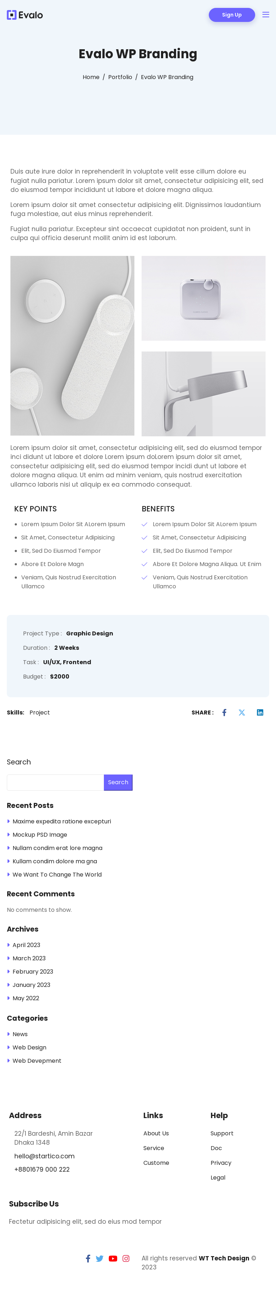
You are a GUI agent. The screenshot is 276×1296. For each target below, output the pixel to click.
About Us (156, 1133)
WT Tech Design (224, 1258)
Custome (156, 1163)
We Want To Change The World (57, 874)
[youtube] (113, 1259)
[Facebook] (224, 712)
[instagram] (126, 1259)
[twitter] (100, 1259)
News (20, 1034)
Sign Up (232, 14)
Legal (218, 1177)
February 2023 (33, 972)
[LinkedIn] (260, 712)
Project (39, 712)
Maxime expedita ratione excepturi (62, 821)
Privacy (221, 1163)
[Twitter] (242, 712)
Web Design (29, 1047)
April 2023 (26, 945)
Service (153, 1148)
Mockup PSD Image (40, 835)
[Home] (91, 77)
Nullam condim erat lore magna (57, 848)
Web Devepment (37, 1061)
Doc (216, 1148)
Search (19, 762)
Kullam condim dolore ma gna (55, 861)
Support (222, 1133)
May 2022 (26, 998)
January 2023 (31, 985)
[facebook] (88, 1259)
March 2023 (29, 958)
